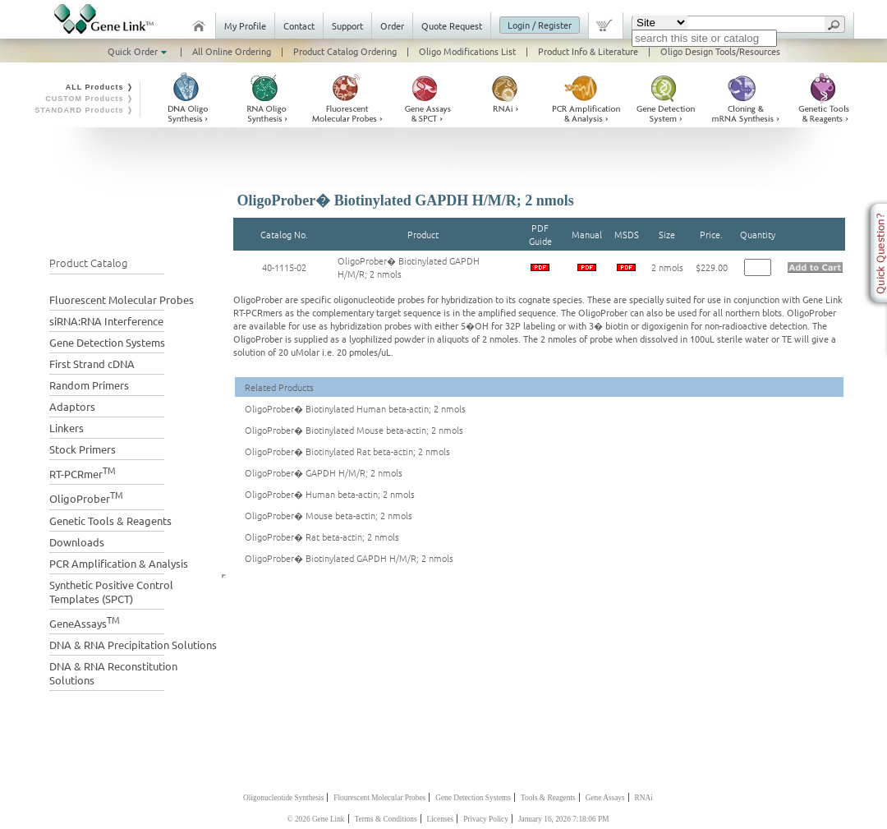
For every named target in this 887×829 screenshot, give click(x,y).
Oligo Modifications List (467, 51)
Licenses (440, 819)
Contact (299, 25)
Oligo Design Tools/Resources (720, 51)
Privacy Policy (485, 819)
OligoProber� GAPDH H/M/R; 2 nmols (323, 472)
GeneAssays (84, 621)
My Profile (245, 25)
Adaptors (72, 406)
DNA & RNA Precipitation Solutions (133, 645)
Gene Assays (605, 798)
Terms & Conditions (386, 819)
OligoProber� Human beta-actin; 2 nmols (330, 493)
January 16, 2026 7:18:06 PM (563, 819)
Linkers (66, 428)
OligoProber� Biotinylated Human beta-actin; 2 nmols (355, 408)
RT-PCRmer (82, 472)
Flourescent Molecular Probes (379, 798)
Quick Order (139, 51)
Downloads (76, 542)
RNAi (644, 798)
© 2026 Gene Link (315, 819)
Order (392, 25)
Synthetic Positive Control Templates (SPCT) (111, 592)
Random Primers (89, 385)
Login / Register (540, 24)
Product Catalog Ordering (345, 51)
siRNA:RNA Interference (106, 321)
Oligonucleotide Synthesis (283, 798)
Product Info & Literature (588, 51)
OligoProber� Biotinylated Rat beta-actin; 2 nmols (347, 451)
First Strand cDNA (92, 364)
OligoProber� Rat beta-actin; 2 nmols (322, 536)
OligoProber (86, 496)
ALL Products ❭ (100, 87)
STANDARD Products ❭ (84, 110)
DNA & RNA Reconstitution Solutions (113, 673)
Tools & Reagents (548, 798)
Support (347, 25)
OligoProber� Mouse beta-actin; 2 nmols (328, 515)
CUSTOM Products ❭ (89, 98)
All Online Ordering (231, 51)
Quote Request (451, 25)
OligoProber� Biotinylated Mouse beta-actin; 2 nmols (354, 429)
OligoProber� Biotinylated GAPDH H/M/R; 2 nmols (349, 557)
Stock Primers (82, 449)
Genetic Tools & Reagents (110, 520)
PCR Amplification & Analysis (118, 563)
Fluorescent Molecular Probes (121, 299)
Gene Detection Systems (107, 342)
